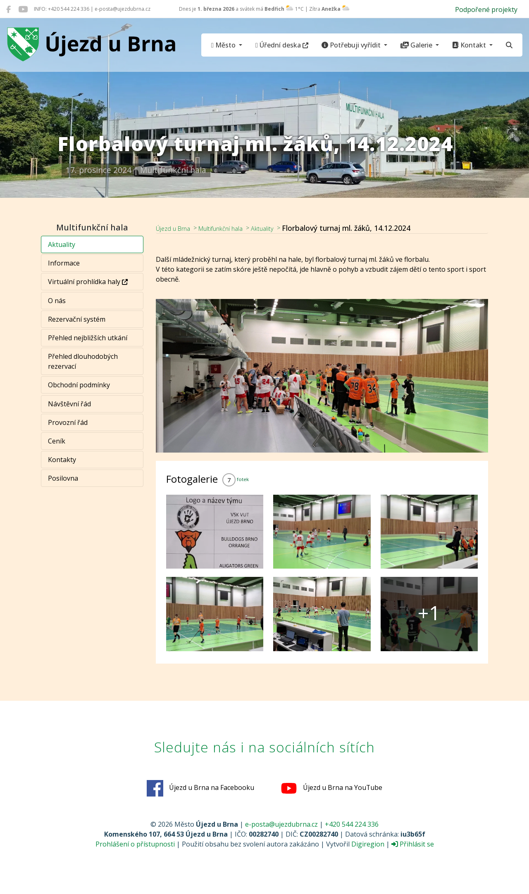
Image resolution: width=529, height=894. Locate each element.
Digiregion (367, 844)
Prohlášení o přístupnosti (135, 844)
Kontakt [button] (470, 45)
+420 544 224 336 (352, 824)
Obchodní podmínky (79, 384)
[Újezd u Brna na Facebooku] (8, 9)
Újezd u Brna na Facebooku (200, 788)
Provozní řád (68, 422)
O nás (57, 300)
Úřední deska (281, 45)
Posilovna (63, 478)
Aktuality (62, 244)
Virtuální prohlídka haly (88, 281)
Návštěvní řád (69, 403)
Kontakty (62, 459)
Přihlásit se (412, 844)
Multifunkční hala (234, 228)
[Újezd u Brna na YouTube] (23, 9)
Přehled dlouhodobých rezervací (83, 361)
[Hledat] (509, 45)
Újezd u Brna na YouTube (332, 788)
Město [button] (224, 45)
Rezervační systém (77, 319)
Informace (64, 263)
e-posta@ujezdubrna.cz (281, 824)
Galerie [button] (417, 45)
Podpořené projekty (486, 9)
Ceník (57, 441)
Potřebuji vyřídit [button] (352, 45)
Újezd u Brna (177, 228)
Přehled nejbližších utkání (88, 337)
